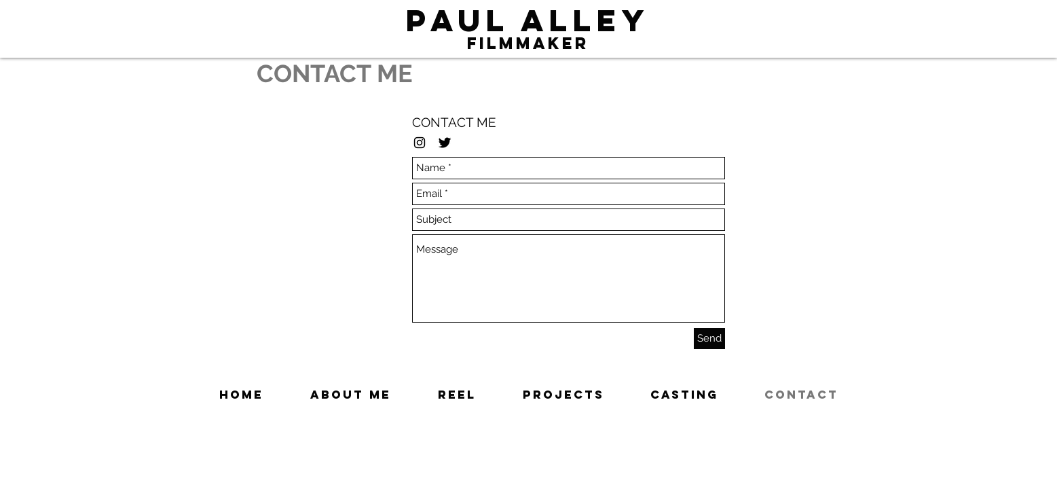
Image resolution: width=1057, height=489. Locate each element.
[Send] (709, 338)
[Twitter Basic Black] (444, 142)
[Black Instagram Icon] (419, 142)
